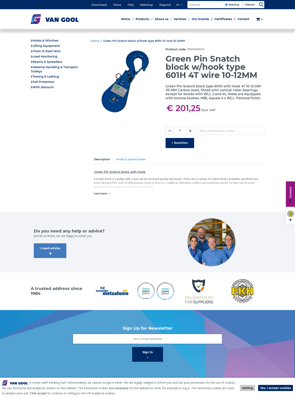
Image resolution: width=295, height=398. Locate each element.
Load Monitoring (45, 56)
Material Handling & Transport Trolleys (54, 69)
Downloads (99, 4)
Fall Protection (43, 82)
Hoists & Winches (45, 40)
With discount (43, 87)
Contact (243, 19)
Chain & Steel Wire (47, 51)
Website (250, 4)
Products (142, 19)
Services (180, 19)
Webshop (146, 4)
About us (161, 19)
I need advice (50, 248)
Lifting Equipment (46, 46)
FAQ (131, 4)
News (117, 4)
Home (125, 19)
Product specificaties (131, 159)
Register (165, 4)
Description (102, 159)
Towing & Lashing (46, 76)
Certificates (223, 19)
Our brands (200, 19)
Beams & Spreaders (47, 62)
